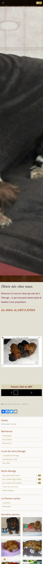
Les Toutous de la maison (21, 483)
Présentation (7, 436)
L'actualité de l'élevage (10, 455)
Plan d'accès (6, 443)
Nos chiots (6, 463)
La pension (6, 503)
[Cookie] (4, 559)
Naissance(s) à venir (9, 459)
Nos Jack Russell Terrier (21, 475)
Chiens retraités (8, 490)
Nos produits (7, 439)
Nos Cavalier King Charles (21, 479)
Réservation (6, 506)
